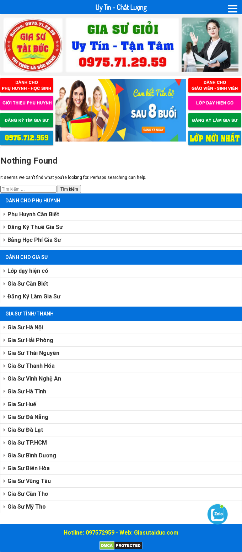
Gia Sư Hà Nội (25, 327)
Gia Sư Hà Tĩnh (26, 391)
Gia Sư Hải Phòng (30, 340)
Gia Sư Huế (21, 404)
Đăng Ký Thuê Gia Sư (35, 227)
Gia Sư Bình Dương (31, 455)
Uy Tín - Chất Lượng (121, 7)
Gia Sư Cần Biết (27, 283)
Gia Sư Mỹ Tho (26, 506)
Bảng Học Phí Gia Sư (34, 240)
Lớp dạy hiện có (27, 270)
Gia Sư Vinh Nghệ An (34, 378)
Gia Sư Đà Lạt (25, 429)
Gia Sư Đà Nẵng (27, 417)
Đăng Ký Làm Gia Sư (33, 296)
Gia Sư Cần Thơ (27, 493)
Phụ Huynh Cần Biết (33, 214)
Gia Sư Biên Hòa (28, 468)
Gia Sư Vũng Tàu (29, 481)
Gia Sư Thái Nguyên (33, 353)
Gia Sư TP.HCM (27, 442)
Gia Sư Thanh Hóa (31, 365)
